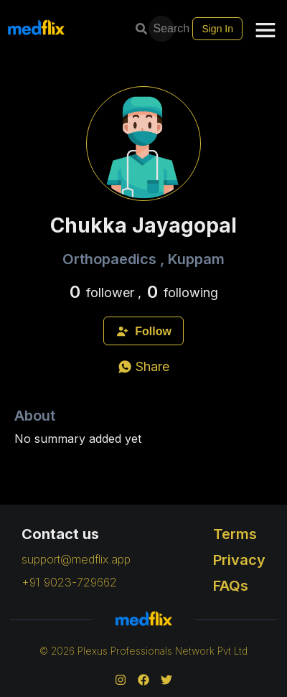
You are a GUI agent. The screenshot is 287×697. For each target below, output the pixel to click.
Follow (143, 331)
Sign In (217, 28)
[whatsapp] (143, 366)
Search (163, 28)
